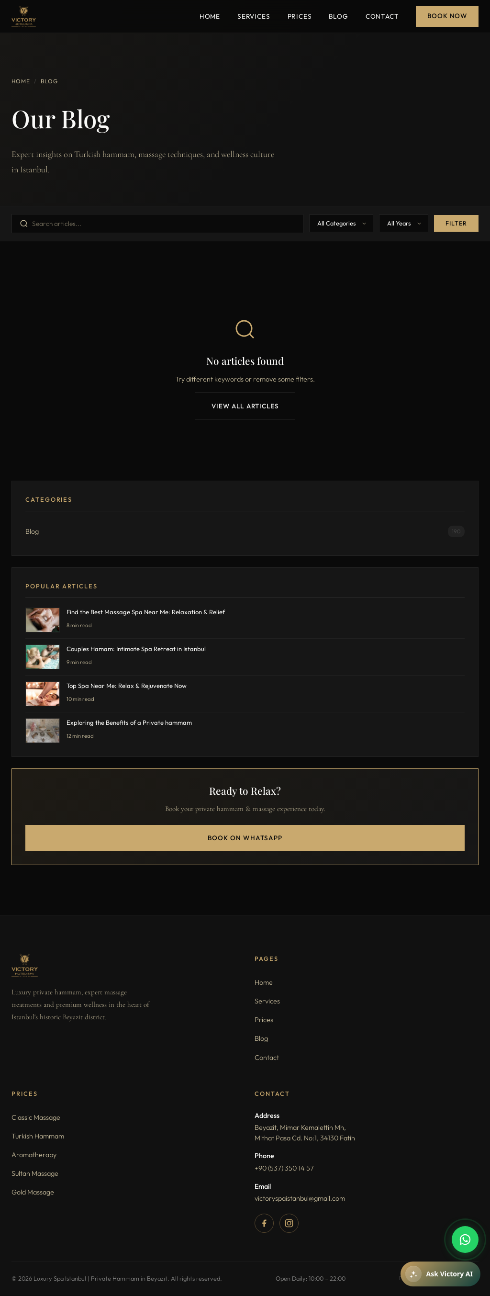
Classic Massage (35, 1118)
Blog (338, 16)
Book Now (447, 15)
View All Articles (245, 406)
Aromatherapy (33, 1155)
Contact (382, 16)
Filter (456, 223)
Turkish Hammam (37, 1136)
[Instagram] (289, 1223)
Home (210, 16)
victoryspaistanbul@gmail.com (300, 1199)
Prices (300, 16)
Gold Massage (32, 1193)
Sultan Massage (34, 1174)
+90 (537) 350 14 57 (284, 1168)
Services (253, 16)
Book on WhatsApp (245, 838)
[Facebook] (264, 1223)
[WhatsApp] (465, 1239)
